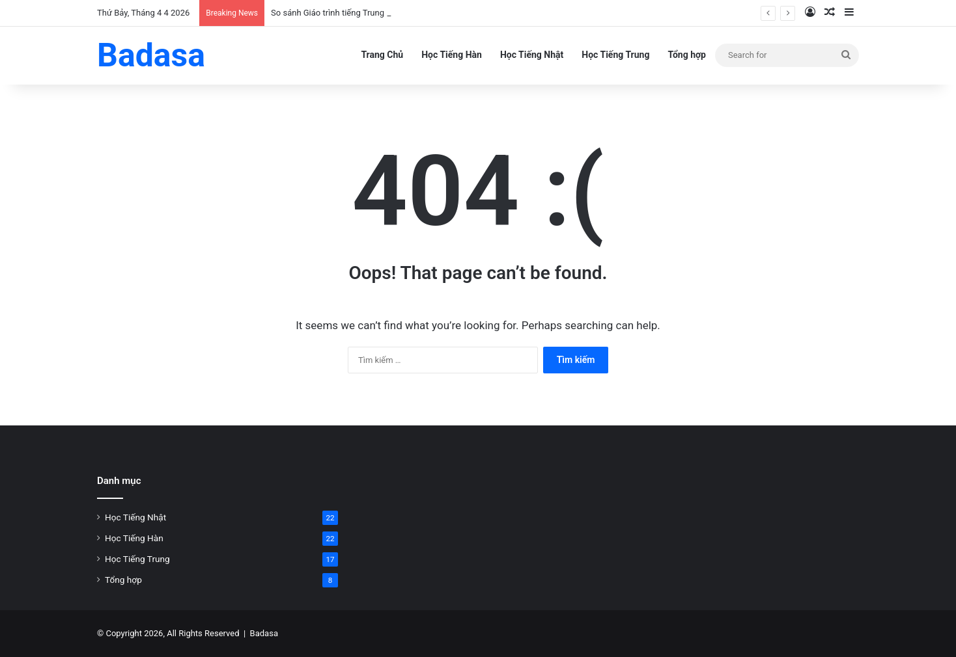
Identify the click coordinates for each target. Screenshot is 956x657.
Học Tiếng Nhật (531, 54)
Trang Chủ (382, 54)
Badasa (264, 633)
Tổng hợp (687, 54)
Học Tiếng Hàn (451, 54)
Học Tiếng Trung (615, 54)
